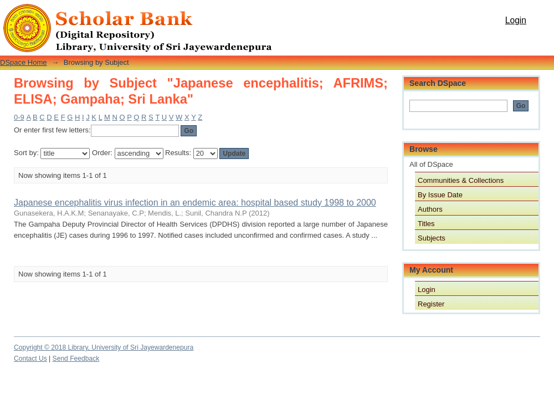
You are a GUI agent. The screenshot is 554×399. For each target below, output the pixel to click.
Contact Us (30, 358)
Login (515, 20)
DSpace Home (23, 62)
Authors (430, 209)
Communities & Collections (461, 180)
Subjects (431, 238)
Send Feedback (76, 358)
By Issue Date (440, 195)
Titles (426, 223)
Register (431, 304)
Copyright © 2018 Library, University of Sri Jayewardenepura (103, 347)
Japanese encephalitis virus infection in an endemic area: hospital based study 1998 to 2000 (195, 202)
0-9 (19, 117)
